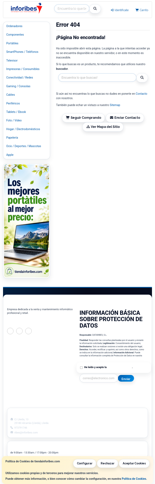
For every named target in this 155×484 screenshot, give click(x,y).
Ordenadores (14, 26)
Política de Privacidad (89, 359)
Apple (10, 154)
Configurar (84, 463)
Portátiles (12, 43)
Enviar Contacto (125, 118)
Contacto (141, 93)
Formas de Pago (126, 399)
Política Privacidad (91, 394)
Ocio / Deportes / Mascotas (23, 146)
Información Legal (127, 390)
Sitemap (115, 105)
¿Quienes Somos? (91, 403)
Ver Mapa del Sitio (103, 127)
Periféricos (13, 103)
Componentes (15, 34)
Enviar (125, 379)
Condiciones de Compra (95, 399)
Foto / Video (14, 120)
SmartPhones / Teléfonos (22, 51)
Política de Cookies (134, 478)
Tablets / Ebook (16, 112)
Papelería (12, 137)
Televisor (12, 60)
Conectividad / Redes (19, 77)
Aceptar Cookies (134, 463)
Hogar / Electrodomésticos (23, 129)
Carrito (142, 10)
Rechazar (107, 463)
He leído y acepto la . (108, 367)
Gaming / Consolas (18, 86)
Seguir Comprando (83, 118)
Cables (10, 94)
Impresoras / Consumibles (23, 69)
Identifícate (119, 10)
